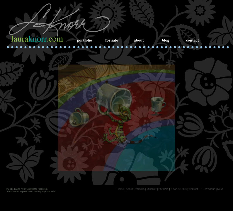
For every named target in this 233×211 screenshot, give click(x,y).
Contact (193, 189)
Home (120, 189)
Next (220, 189)
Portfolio (139, 189)
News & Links (179, 189)
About (129, 189)
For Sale (164, 189)
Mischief (151, 189)
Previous (210, 189)
